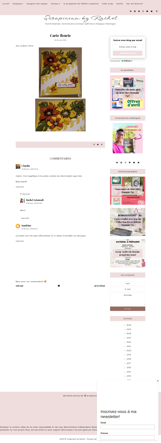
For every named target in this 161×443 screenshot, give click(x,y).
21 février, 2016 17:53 (34, 203)
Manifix (119, 3)
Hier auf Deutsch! (134, 3)
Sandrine (26, 225)
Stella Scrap (107, 3)
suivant (19, 285)
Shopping (17, 3)
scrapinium (91, 395)
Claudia (26, 165)
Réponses (26, 194)
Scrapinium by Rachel (80, 18)
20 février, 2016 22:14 (30, 169)
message (127, 299)
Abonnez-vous (128, 53)
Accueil (6, 3)
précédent (99, 285)
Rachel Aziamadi (35, 200)
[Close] (158, 381)
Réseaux (54, 3)
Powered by (121, 61)
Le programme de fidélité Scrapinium (81, 3)
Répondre (20, 187)
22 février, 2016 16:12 (29, 229)
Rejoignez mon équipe (37, 3)
